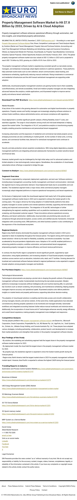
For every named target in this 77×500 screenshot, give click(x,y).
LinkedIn (5, 441)
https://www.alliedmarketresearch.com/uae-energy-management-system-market (30, 389)
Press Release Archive (15, 486)
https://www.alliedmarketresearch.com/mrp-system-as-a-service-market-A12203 (30, 423)
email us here (6, 435)
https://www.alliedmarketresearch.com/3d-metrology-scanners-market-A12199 (29, 397)
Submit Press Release (33, 486)
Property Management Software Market (16, 43)
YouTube (5, 447)
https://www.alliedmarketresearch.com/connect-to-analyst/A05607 (43, 171)
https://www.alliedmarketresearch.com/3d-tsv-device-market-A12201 (26, 406)
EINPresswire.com (48, 41)
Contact (44, 490)
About (4, 486)
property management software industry (37, 321)
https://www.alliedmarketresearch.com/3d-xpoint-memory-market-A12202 (28, 414)
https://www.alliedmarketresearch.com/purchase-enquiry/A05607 (44, 270)
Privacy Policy (35, 490)
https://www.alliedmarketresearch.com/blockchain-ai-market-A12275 (26, 380)
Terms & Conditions (50, 486)
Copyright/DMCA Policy (67, 486)
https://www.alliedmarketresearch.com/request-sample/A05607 (51, 100)
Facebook (5, 444)
